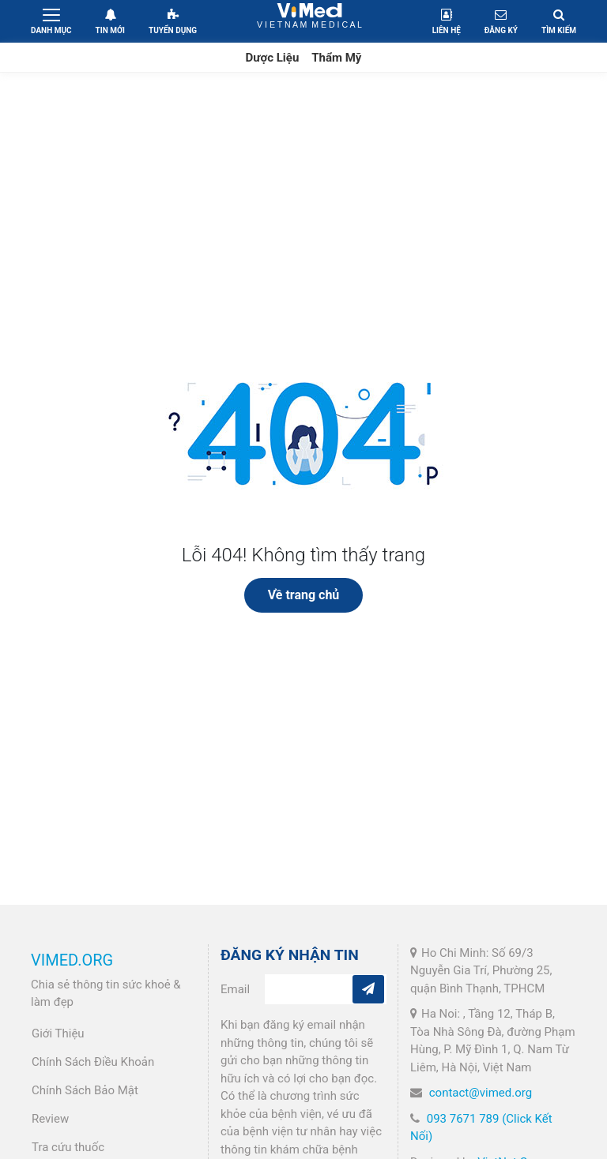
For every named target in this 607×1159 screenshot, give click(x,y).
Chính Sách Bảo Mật (85, 1090)
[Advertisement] (303, 191)
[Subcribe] (368, 989)
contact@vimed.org (480, 1093)
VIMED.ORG (72, 960)
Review (50, 1119)
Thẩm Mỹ (336, 58)
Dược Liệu (273, 58)
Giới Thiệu (58, 1033)
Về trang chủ (304, 594)
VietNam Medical (309, 21)
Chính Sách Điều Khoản (93, 1062)
